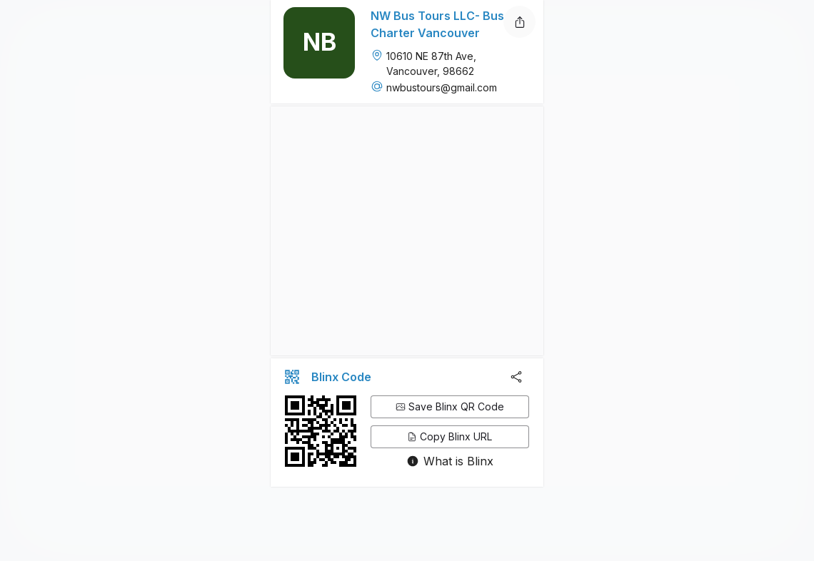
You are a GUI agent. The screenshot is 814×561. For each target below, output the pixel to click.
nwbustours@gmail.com (441, 87)
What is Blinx (458, 461)
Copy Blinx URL (449, 436)
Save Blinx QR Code (450, 406)
